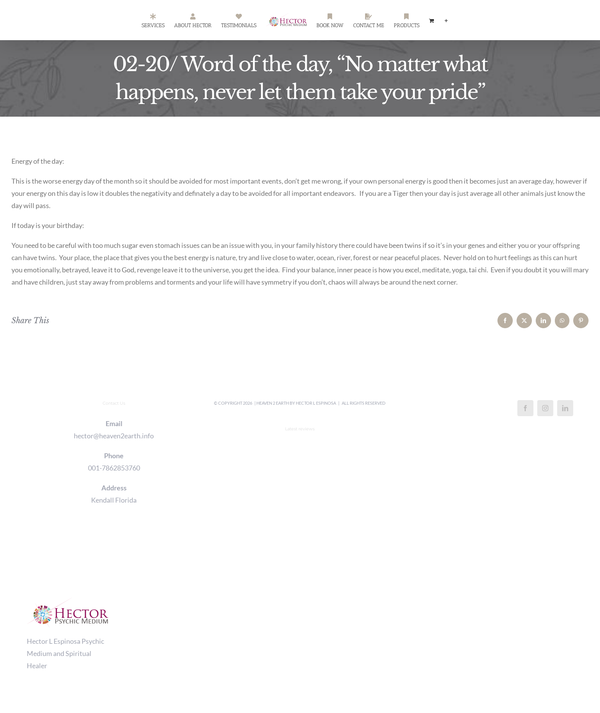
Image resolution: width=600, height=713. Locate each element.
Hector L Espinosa (316, 402)
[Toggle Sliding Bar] (446, 20)
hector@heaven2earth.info (114, 435)
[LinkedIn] (565, 408)
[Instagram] (545, 408)
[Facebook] (525, 408)
